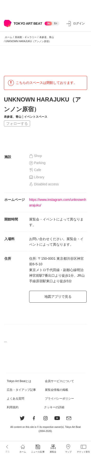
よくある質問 (15, 398)
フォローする (17, 123)
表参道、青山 (46, 37)
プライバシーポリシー (59, 398)
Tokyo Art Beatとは (19, 381)
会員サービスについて (59, 381)
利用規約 (12, 407)
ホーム (8, 37)
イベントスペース (35, 116)
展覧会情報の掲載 (56, 390)
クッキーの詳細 (54, 407)
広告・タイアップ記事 (21, 390)
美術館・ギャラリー (26, 37)
